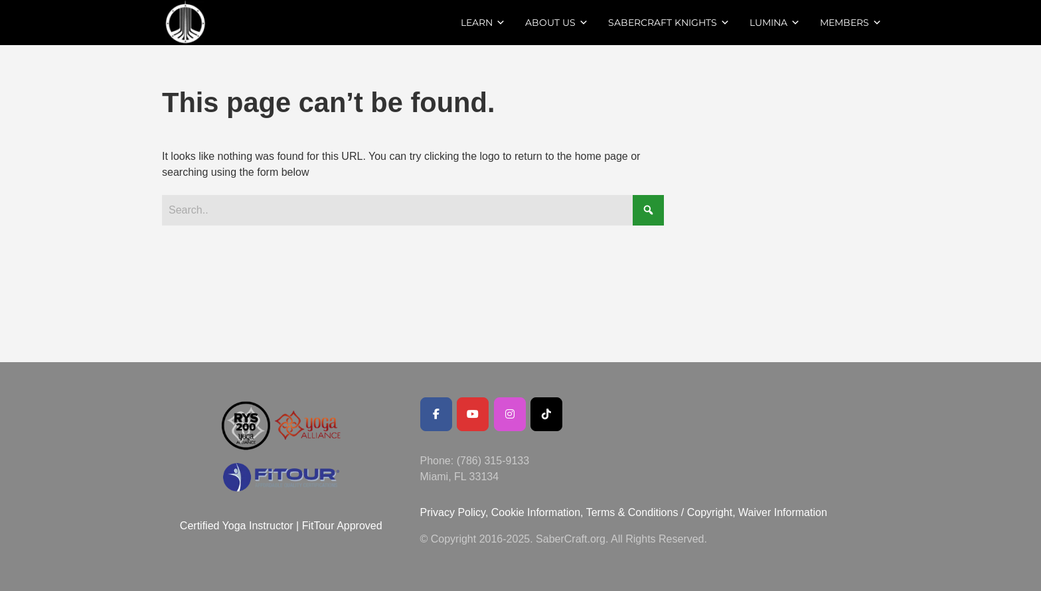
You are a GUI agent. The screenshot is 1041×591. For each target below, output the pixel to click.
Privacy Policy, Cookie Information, (503, 512)
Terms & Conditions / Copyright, (661, 512)
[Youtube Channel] (473, 414)
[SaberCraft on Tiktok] (546, 414)
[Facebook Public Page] (436, 414)
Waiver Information (782, 512)
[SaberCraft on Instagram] (510, 414)
